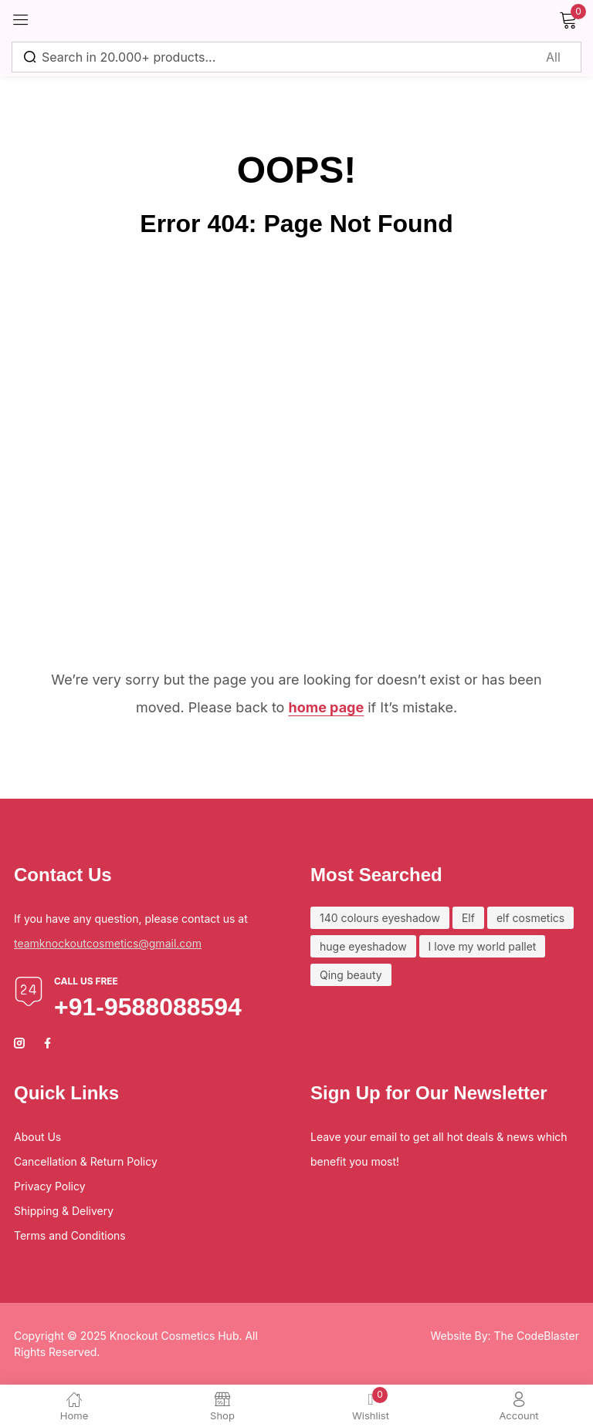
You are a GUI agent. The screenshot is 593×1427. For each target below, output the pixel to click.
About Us (37, 1136)
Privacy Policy (50, 1186)
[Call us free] (28, 991)
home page (326, 707)
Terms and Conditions (70, 1235)
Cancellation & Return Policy (86, 1161)
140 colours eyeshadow (380, 917)
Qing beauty (351, 974)
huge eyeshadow (363, 946)
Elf (468, 917)
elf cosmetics (530, 917)
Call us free (86, 981)
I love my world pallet (483, 946)
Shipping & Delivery (64, 1210)
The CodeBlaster (536, 1335)
